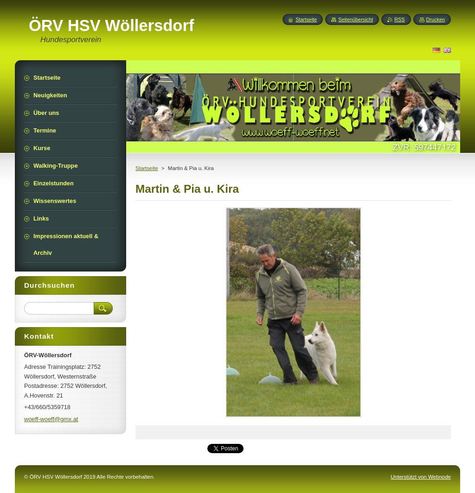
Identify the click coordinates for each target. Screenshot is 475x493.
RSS (399, 19)
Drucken (435, 19)
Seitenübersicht (355, 19)
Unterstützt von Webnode (421, 477)
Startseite (146, 168)
